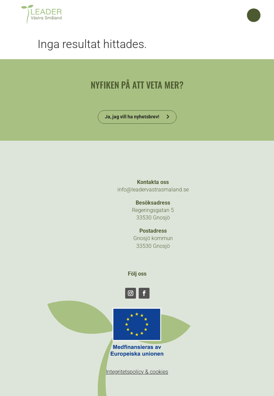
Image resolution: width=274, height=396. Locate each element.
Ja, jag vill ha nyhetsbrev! (132, 116)
